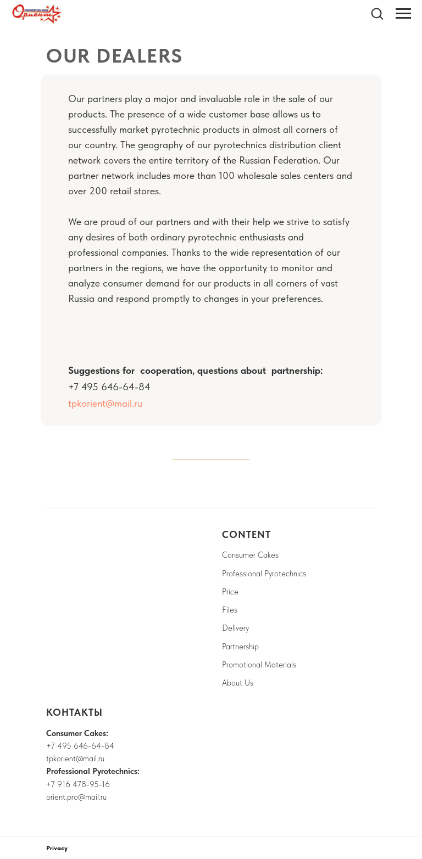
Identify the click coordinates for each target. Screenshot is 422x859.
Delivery (235, 628)
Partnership (240, 647)
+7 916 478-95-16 (78, 784)
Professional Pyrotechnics (264, 574)
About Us (237, 683)
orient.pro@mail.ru (76, 797)
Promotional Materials (259, 665)
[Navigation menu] (403, 13)
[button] (377, 13)
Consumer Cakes (250, 555)
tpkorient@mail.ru (105, 403)
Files (229, 610)
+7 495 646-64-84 (80, 746)
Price (230, 592)
